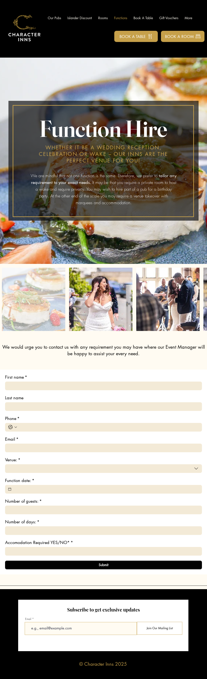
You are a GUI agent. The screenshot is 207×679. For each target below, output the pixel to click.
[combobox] (103, 468)
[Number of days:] (102, 530)
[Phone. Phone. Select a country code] (13, 427)
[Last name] (102, 406)
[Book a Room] (182, 36)
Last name (14, 398)
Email (12, 439)
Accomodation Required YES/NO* (39, 542)
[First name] (102, 386)
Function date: (19, 480)
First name (16, 377)
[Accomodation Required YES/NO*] (102, 551)
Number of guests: (23, 501)
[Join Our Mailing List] (159, 628)
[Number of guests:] (102, 510)
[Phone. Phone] (108, 427)
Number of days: (22, 522)
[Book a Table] (136, 36)
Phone (12, 418)
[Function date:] (10, 489)
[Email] (102, 448)
